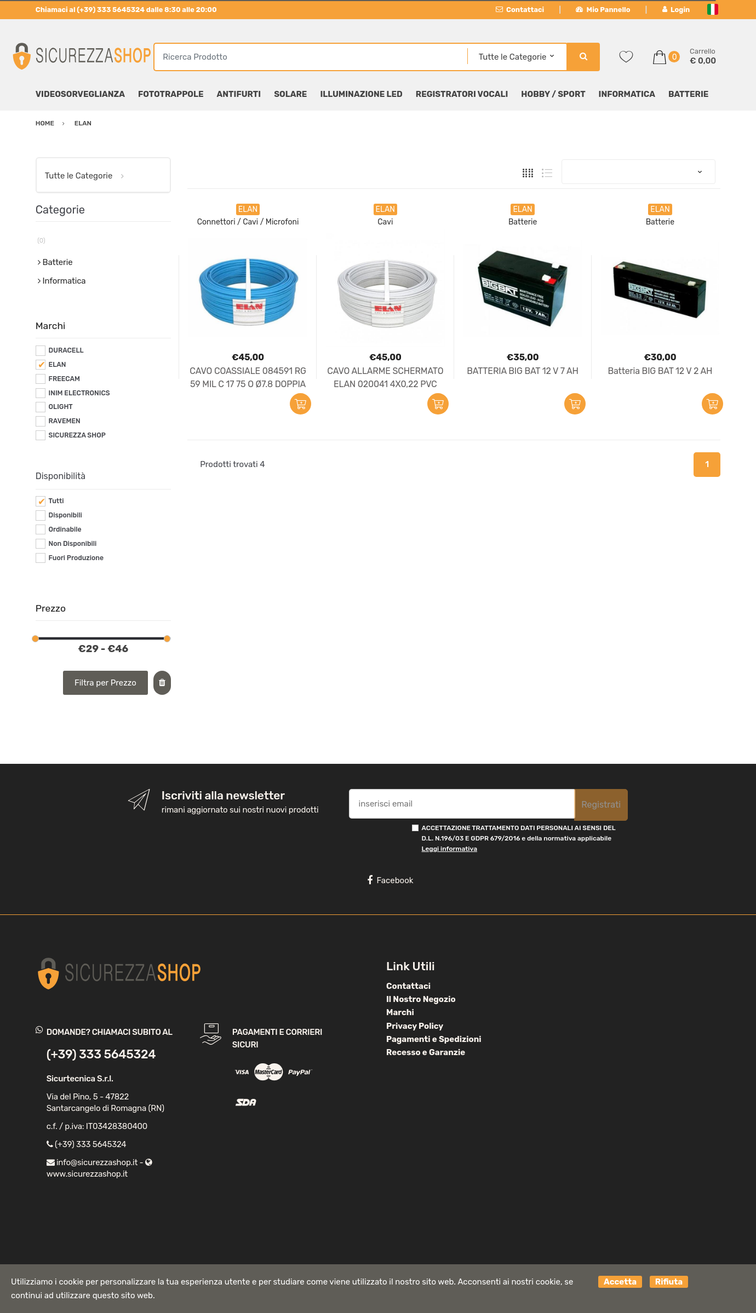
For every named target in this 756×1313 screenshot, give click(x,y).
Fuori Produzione (76, 558)
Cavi (385, 222)
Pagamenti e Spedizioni (434, 1039)
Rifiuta (669, 1282)
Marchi (400, 1012)
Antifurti (239, 94)
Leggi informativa (449, 849)
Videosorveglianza (80, 94)
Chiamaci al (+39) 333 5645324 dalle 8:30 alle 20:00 (126, 9)
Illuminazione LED (361, 94)
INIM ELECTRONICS (79, 393)
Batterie (688, 94)
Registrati (601, 804)
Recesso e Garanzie (425, 1052)
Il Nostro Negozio (421, 999)
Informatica (627, 94)
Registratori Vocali (462, 94)
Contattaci (520, 9)
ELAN (57, 364)
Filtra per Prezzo (105, 683)
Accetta (620, 1282)
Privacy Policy (414, 1026)
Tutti (56, 501)
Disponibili (65, 515)
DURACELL (66, 350)
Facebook (390, 880)
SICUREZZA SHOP (77, 435)
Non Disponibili (73, 544)
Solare (290, 94)
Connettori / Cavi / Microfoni (248, 222)
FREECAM (64, 379)
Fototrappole (171, 94)
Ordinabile (65, 529)
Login (676, 9)
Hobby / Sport (553, 94)
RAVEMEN (65, 421)
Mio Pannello (603, 9)
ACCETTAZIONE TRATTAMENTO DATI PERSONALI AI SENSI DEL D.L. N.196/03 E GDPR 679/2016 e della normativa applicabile (519, 838)
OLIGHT (61, 407)
